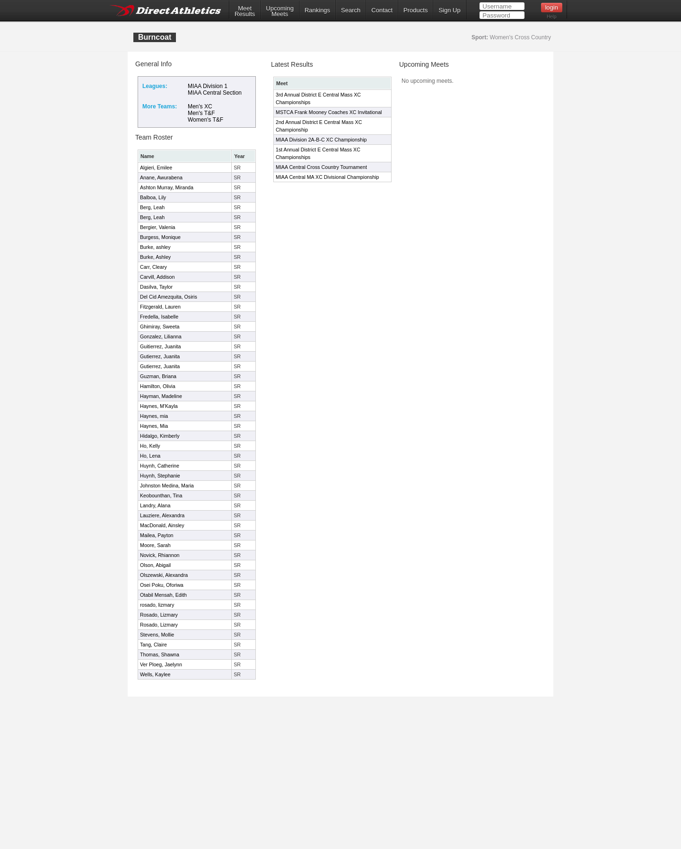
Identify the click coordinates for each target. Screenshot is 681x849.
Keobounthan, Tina (161, 495)
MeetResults (245, 11)
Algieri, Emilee (156, 167)
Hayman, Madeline (161, 396)
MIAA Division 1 (207, 86)
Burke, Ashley (155, 257)
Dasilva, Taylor (156, 287)
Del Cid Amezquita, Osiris (168, 297)
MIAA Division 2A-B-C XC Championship (321, 139)
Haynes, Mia (154, 426)
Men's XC (200, 106)
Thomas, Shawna (159, 654)
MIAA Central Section (215, 92)
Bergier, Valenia (157, 227)
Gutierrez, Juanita (160, 356)
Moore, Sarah (155, 545)
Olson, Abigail (155, 565)
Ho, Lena (150, 456)
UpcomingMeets (280, 11)
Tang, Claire (153, 644)
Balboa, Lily (153, 197)
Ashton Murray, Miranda (166, 187)
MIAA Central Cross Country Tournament (321, 167)
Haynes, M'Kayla (159, 406)
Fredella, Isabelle (159, 316)
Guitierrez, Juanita (160, 346)
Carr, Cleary (153, 267)
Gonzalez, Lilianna (161, 336)
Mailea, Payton (157, 535)
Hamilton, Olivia (157, 386)
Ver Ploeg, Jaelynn (161, 664)
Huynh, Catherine (159, 466)
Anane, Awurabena (161, 177)
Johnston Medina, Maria (167, 485)
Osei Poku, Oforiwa (161, 585)
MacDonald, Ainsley (162, 525)
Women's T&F (205, 119)
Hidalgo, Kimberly (160, 436)
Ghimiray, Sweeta (159, 326)
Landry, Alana (155, 505)
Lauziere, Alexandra (162, 515)
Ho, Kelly (150, 446)
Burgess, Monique (160, 237)
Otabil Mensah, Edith (163, 595)
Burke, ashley (155, 247)
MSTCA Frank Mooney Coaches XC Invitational (329, 112)
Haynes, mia (154, 416)
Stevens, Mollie (157, 634)
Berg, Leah (152, 207)
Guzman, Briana (158, 376)
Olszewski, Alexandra (164, 575)
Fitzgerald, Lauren (160, 307)
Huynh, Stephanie (160, 475)
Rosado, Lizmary (159, 615)
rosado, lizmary (157, 605)
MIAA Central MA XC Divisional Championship (327, 177)
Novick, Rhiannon (160, 555)
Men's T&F (201, 113)
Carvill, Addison (157, 277)
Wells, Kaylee (155, 674)
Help (552, 16)
